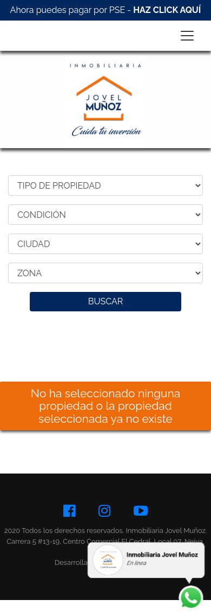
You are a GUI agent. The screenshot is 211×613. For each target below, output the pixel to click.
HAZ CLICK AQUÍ (167, 10)
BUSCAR (105, 301)
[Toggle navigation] (187, 35)
